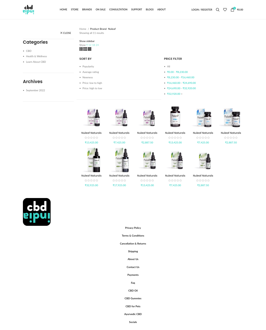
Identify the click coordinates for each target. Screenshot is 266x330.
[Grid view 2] (81, 49)
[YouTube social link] (135, 329)
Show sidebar (87, 41)
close (67, 32)
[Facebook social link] (128, 329)
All (168, 66)
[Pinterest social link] (137, 329)
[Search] (217, 9)
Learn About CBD (36, 61)
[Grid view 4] (89, 49)
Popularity (88, 66)
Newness (88, 77)
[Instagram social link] (133, 329)
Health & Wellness (36, 56)
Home (83, 28)
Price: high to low (92, 88)
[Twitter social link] (131, 329)
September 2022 (35, 90)
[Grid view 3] (85, 49)
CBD (28, 50)
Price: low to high (92, 82)
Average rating (91, 71)
